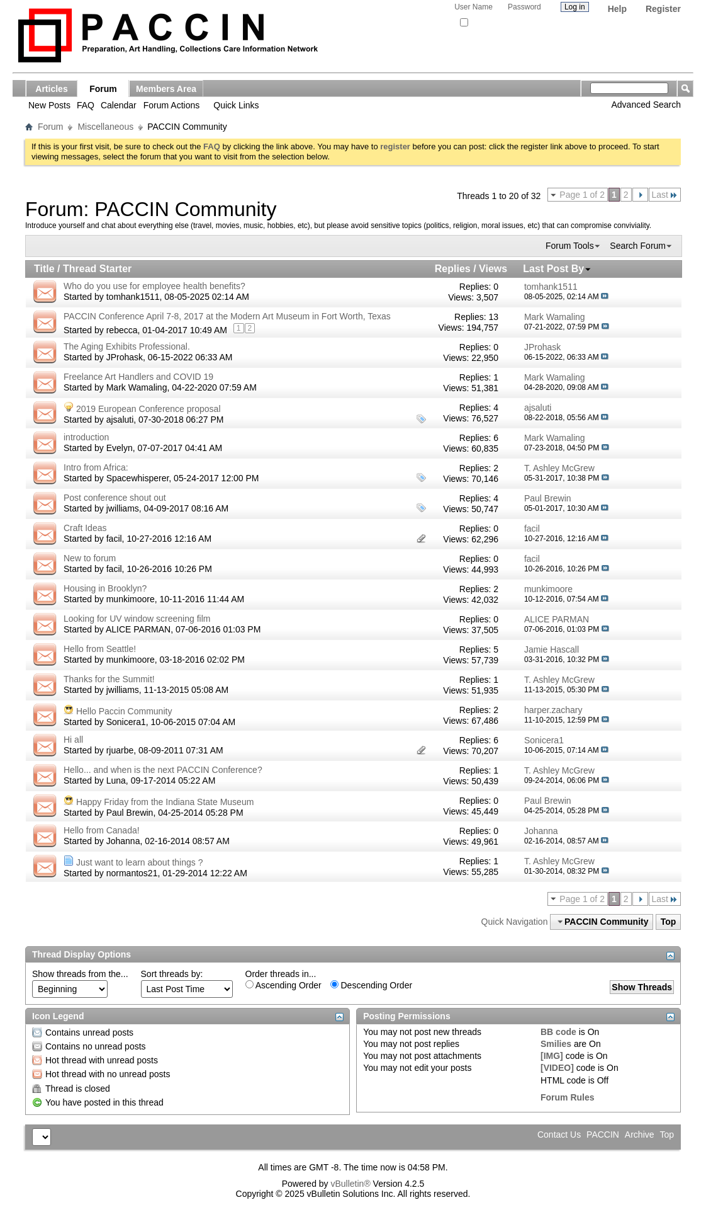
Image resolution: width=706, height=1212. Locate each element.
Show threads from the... (80, 974)
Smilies (556, 1044)
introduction (86, 437)
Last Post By (557, 268)
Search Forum (638, 246)
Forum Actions (171, 105)
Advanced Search (646, 105)
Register (663, 9)
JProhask (124, 357)
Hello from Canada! (102, 830)
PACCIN (602, 1134)
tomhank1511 (133, 297)
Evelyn (119, 448)
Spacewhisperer (137, 478)
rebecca (122, 329)
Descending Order (371, 985)
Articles (51, 89)
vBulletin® (350, 1184)
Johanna (123, 841)
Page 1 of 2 (582, 195)
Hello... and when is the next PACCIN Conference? (163, 770)
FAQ (85, 105)
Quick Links (236, 105)
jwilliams (122, 508)
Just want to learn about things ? (139, 862)
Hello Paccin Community (124, 711)
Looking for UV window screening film (137, 619)
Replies (453, 268)
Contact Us (559, 1134)
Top (668, 922)
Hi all (73, 740)
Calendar (119, 105)
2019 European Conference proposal (148, 409)
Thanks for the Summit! (109, 679)
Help (617, 9)
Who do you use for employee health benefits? (154, 286)
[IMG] (552, 1056)
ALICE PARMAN (138, 629)
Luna (116, 780)
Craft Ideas (85, 528)
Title (44, 268)
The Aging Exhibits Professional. (127, 346)
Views (493, 268)
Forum (103, 89)
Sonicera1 (126, 722)
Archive (639, 1134)
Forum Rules (568, 1097)
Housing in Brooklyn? (105, 588)
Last (665, 195)
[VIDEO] (557, 1068)
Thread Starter (97, 268)
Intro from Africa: (96, 467)
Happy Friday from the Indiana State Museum (165, 802)
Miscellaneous (105, 127)
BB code (558, 1032)
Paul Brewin (130, 813)
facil (114, 539)
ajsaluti (120, 419)
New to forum (90, 558)
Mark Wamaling (136, 387)
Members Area (166, 89)
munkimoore (130, 599)
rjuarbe (120, 750)
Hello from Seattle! (100, 649)
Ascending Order (283, 985)
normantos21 (132, 873)
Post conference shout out (115, 498)
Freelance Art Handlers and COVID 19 (138, 377)
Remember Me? (490, 22)
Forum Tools (570, 246)
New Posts (49, 105)
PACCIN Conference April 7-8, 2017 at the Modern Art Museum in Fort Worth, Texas (227, 316)
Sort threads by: (172, 974)
